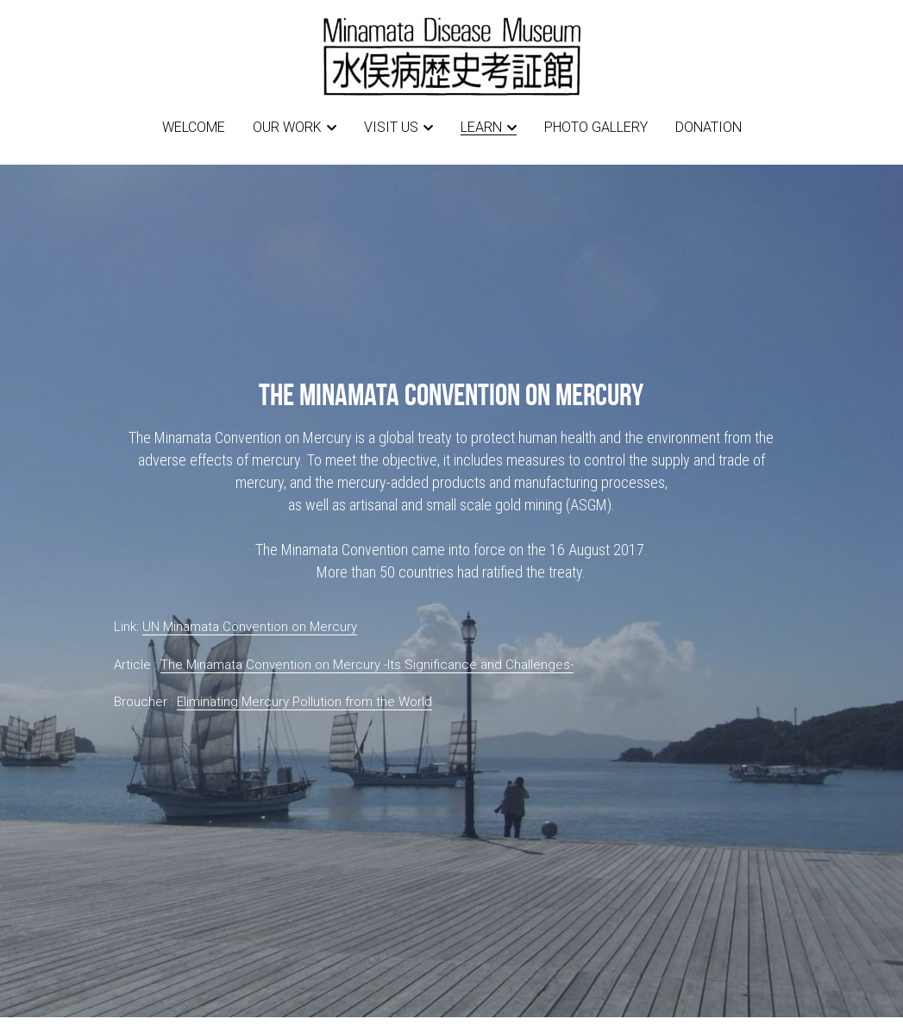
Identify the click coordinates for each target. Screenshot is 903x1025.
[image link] (452, 54)
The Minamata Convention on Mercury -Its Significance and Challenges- (367, 664)
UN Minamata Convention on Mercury (249, 626)
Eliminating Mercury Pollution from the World (304, 701)
